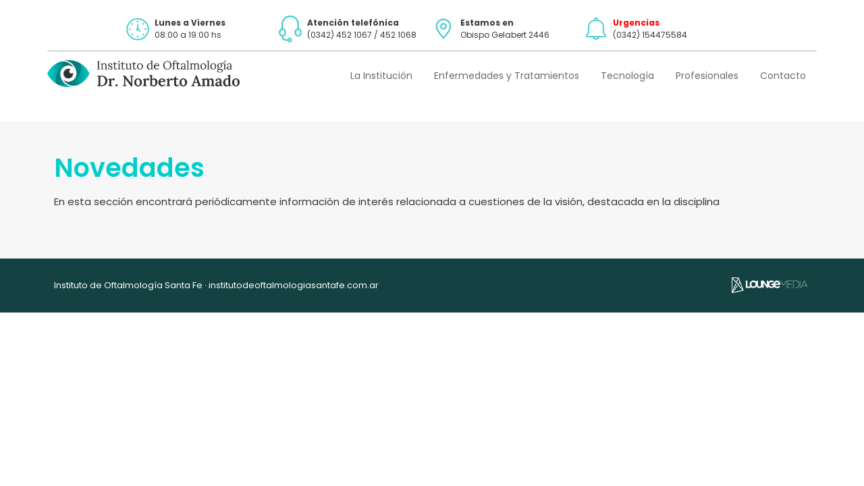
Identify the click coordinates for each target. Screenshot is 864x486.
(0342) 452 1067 (339, 34)
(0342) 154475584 (650, 34)
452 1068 (398, 34)
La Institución (381, 75)
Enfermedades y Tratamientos (506, 75)
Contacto (783, 75)
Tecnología (627, 75)
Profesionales (707, 75)
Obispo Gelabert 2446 (504, 34)
